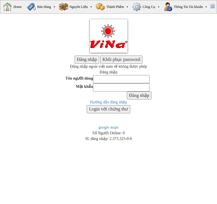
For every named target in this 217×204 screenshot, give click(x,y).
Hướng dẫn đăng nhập (108, 102)
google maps (108, 127)
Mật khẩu (84, 86)
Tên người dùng (79, 78)
